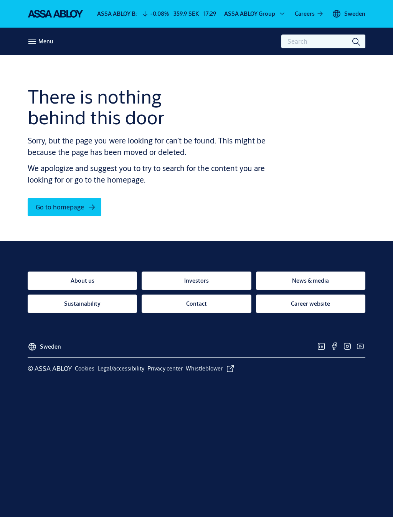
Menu (45, 41)
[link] (309, 14)
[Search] (356, 41)
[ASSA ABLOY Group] (255, 14)
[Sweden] (348, 14)
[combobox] (323, 41)
